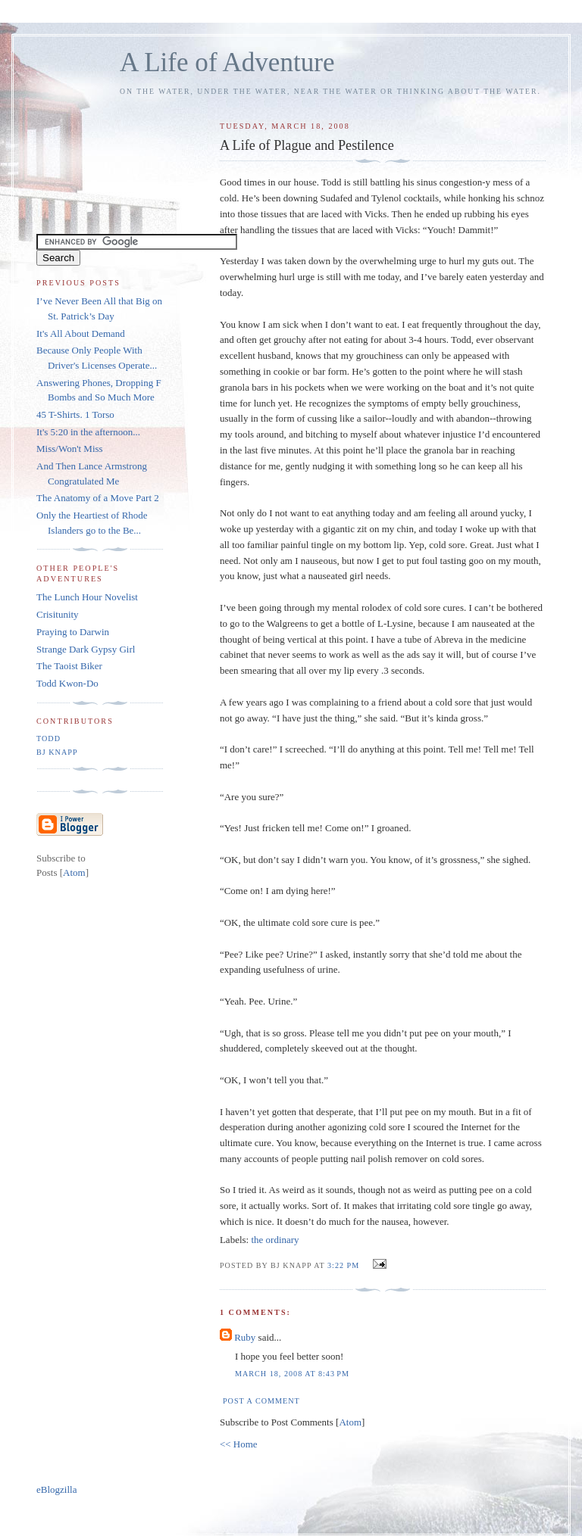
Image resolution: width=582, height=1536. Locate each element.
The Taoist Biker (69, 665)
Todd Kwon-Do (67, 683)
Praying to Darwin (72, 631)
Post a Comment (261, 1401)
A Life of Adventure (227, 62)
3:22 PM (344, 1265)
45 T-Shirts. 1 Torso (75, 414)
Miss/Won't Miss (69, 448)
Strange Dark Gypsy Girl (85, 649)
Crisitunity (57, 614)
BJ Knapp (57, 752)
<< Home (239, 1444)
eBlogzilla (56, 1489)
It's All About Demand (80, 333)
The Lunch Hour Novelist (87, 597)
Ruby (244, 1337)
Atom (350, 1422)
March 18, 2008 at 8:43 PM (292, 1373)
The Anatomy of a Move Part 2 (97, 497)
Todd (48, 738)
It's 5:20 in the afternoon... (88, 432)
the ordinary (275, 1239)
